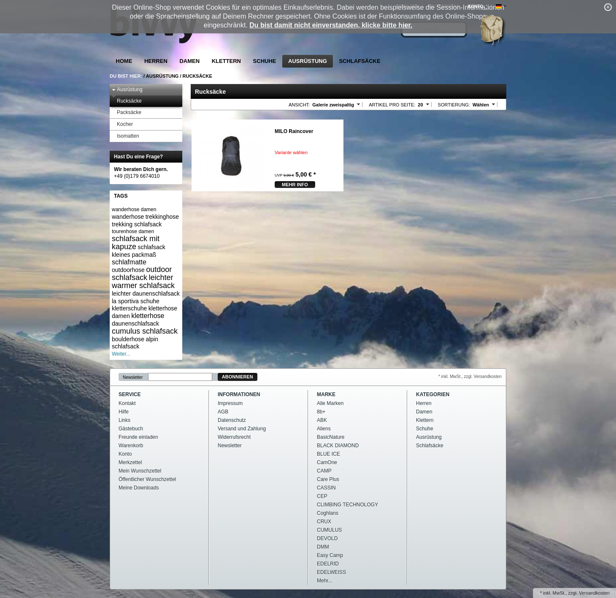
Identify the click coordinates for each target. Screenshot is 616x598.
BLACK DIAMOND (338, 445)
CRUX (324, 522)
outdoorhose (128, 269)
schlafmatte (129, 262)
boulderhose (128, 339)
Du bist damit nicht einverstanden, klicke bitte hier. (330, 25)
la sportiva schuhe (135, 301)
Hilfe (124, 412)
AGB (223, 412)
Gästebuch (131, 429)
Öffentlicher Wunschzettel (147, 479)
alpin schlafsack (135, 343)
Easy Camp (330, 555)
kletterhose (147, 315)
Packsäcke (126, 112)
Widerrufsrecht (234, 437)
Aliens (324, 429)
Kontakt (127, 403)
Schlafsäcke (359, 61)
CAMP (324, 471)
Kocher (122, 124)
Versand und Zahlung (242, 429)
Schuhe (264, 61)
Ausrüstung (307, 61)
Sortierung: (454, 104)
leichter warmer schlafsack (143, 281)
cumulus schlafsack (145, 331)
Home (124, 61)
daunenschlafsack (135, 323)
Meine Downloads (139, 488)
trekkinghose (162, 216)
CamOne (327, 462)
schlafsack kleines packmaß (138, 251)
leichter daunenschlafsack (146, 293)
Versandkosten (594, 592)
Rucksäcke (197, 76)
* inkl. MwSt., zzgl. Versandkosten (470, 376)
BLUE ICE (328, 454)
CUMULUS (329, 530)
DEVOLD (327, 538)
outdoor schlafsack (142, 273)
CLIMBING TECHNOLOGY (347, 505)
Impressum (230, 403)
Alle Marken (330, 403)
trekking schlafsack (137, 224)
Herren (156, 61)
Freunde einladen (138, 437)
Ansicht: (299, 104)
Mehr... (324, 581)
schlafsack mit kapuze (135, 242)
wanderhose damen (134, 209)
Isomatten (125, 136)
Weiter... (121, 354)
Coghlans (327, 513)
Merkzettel (130, 462)
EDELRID (328, 564)
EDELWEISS (331, 572)
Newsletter (133, 377)
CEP (322, 496)
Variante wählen (291, 152)
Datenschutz (232, 420)
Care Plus (328, 479)
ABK (322, 420)
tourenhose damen (133, 231)
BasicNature (330, 437)
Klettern (226, 61)
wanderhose (128, 216)
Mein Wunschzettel (140, 471)
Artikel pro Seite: (392, 104)
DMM (323, 547)
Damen (189, 61)
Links (124, 420)
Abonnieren (237, 376)
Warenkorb (131, 445)
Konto (125, 454)
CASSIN (326, 488)
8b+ (321, 412)
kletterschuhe (129, 308)
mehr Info (295, 184)
